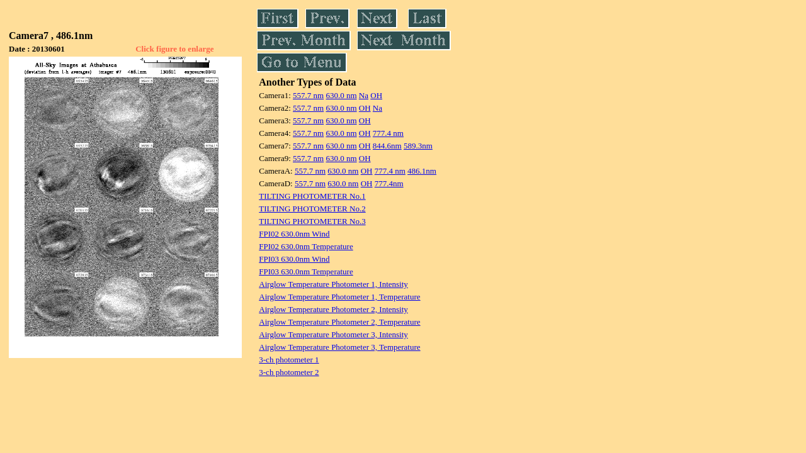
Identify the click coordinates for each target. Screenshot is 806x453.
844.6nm (387, 145)
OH (376, 95)
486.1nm (421, 171)
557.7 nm (308, 95)
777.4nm (389, 183)
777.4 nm (388, 133)
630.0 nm (341, 95)
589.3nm (418, 145)
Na (363, 95)
